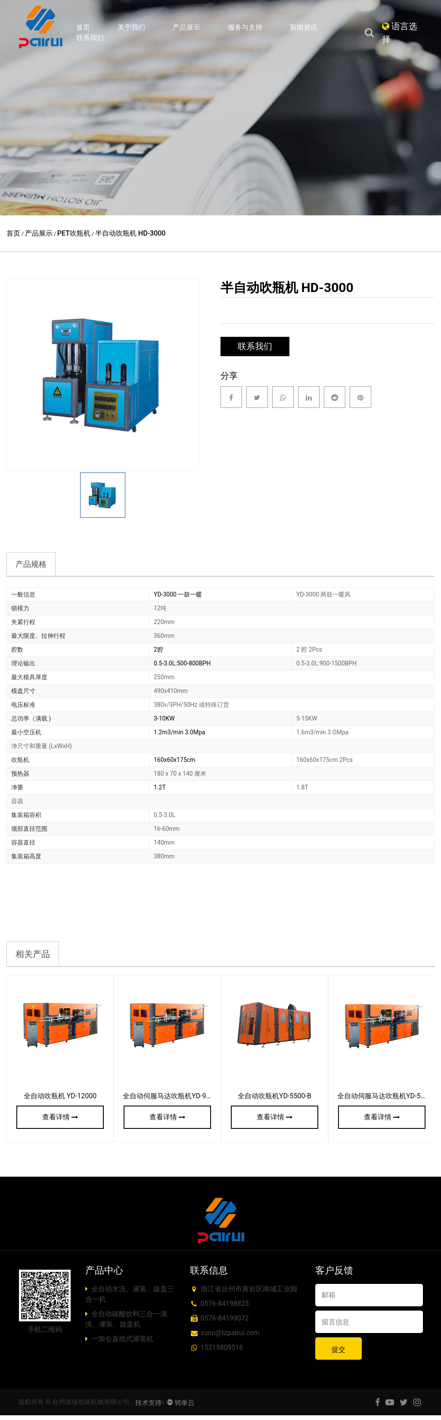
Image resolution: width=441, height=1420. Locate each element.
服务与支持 (245, 27)
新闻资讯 (303, 27)
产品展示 (186, 27)
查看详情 (60, 1122)
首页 (83, 27)
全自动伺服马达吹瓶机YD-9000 (170, 1101)
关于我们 (131, 27)
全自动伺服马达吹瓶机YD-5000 (384, 1101)
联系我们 (90, 38)
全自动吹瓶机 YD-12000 (60, 1101)
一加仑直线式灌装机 (119, 1343)
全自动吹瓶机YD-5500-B (274, 1101)
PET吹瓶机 (73, 233)
